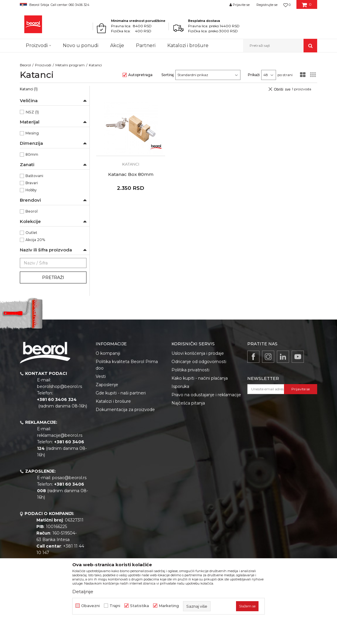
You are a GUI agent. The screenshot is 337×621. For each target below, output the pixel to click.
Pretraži (53, 277)
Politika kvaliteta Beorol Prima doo (127, 365)
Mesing (32, 133)
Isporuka (180, 386)
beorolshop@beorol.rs (59, 386)
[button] (280, 45)
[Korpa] (307, 7)
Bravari (31, 183)
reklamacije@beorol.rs (59, 435)
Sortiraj (167, 75)
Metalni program (70, 65)
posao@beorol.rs (69, 477)
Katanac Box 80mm (130, 174)
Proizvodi (43, 65)
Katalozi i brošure (113, 401)
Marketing (169, 606)
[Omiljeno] (287, 5)
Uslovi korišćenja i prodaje (197, 353)
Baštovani (34, 176)
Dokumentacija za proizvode (125, 409)
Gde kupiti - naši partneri (121, 393)
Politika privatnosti (190, 370)
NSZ (32, 112)
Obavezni (90, 606)
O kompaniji (108, 353)
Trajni (115, 606)
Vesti (101, 376)
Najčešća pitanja (188, 403)
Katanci (29, 89)
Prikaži (254, 75)
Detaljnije (82, 591)
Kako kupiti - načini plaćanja (199, 378)
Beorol (25, 65)
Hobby (31, 190)
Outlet (31, 232)
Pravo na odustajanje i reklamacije (206, 394)
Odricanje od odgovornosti (198, 361)
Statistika (139, 606)
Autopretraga (140, 75)
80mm (31, 154)
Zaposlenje (107, 384)
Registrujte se (266, 5)
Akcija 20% (35, 240)
